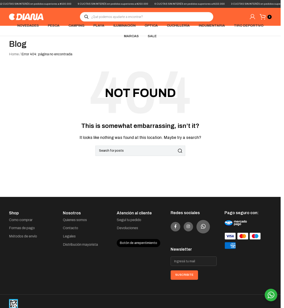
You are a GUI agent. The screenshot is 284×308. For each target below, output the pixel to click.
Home (14, 54)
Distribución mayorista (80, 244)
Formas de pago (22, 228)
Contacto (70, 228)
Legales (69, 236)
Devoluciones (127, 228)
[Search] (140, 151)
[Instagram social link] (194, 226)
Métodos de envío (23, 236)
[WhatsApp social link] (177, 243)
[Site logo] (26, 16)
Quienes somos (75, 220)
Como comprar (21, 220)
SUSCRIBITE (184, 291)
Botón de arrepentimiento (138, 243)
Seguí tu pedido (129, 220)
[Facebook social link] (177, 226)
